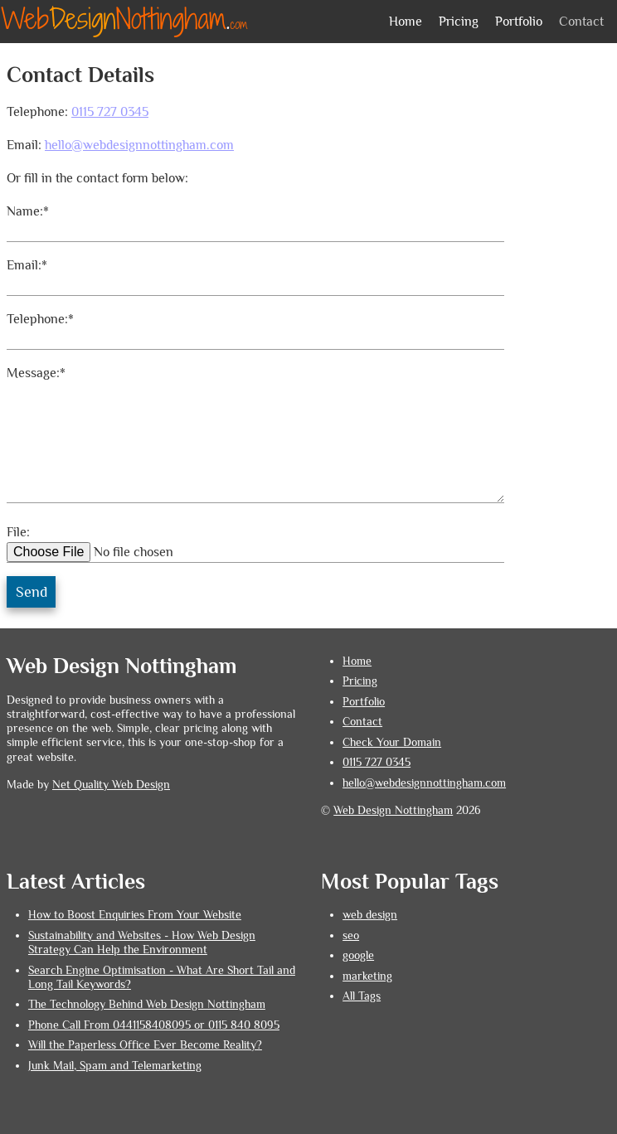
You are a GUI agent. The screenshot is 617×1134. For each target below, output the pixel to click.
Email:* (27, 265)
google (358, 955)
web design (370, 915)
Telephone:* (40, 319)
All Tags (362, 996)
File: (18, 532)
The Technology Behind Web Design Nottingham (146, 1004)
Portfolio (518, 21)
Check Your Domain (392, 742)
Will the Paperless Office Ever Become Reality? (145, 1045)
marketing (367, 976)
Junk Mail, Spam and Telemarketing (115, 1065)
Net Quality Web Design (111, 784)
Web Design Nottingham (393, 810)
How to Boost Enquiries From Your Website (134, 915)
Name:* (28, 211)
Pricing (459, 21)
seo (351, 935)
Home (405, 21)
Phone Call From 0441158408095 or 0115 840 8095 (153, 1025)
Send (31, 592)
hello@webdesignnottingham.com (139, 145)
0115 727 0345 (109, 111)
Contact (581, 21)
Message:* (36, 373)
